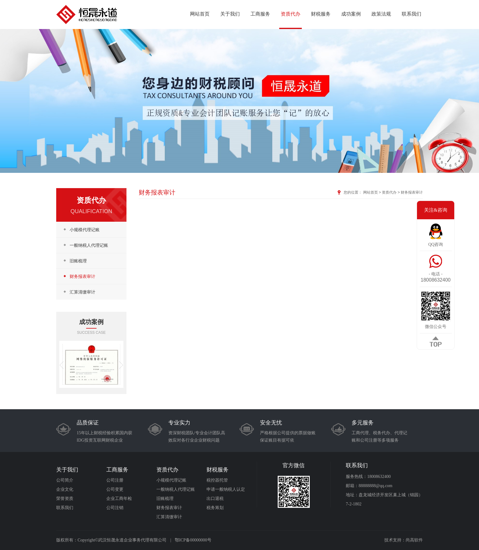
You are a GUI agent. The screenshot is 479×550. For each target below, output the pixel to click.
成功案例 (351, 13)
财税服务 (321, 13)
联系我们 (411, 13)
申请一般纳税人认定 (226, 489)
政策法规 (381, 13)
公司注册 (114, 480)
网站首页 (200, 13)
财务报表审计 (78, 276)
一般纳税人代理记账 (85, 245)
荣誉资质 (64, 498)
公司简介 (64, 480)
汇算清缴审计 (78, 291)
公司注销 (114, 507)
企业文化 (64, 489)
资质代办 (290, 13)
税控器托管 (217, 480)
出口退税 (215, 498)
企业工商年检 (119, 498)
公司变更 (114, 489)
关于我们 (230, 13)
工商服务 (260, 13)
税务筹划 (215, 507)
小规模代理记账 (81, 229)
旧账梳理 (74, 260)
